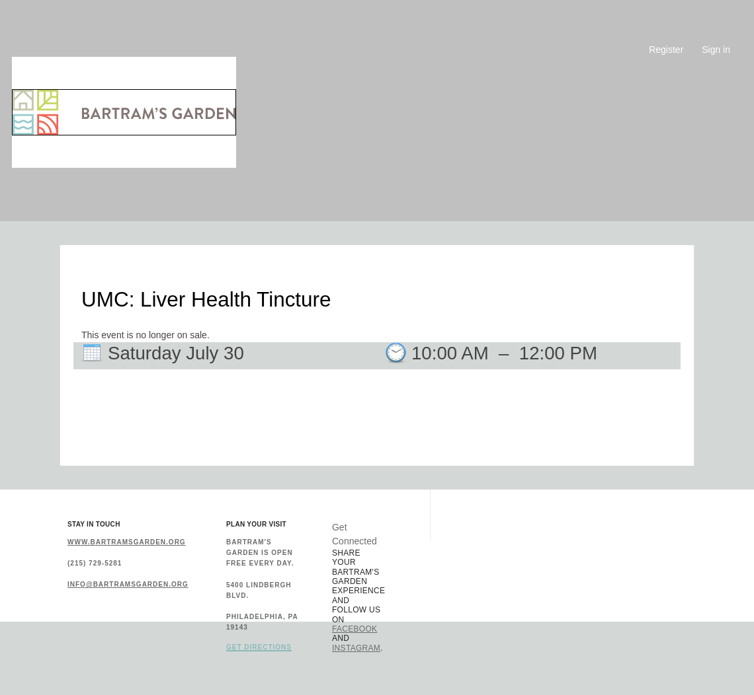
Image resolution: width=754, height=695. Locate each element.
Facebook (354, 629)
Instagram (356, 648)
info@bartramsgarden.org (127, 584)
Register (666, 49)
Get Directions (259, 647)
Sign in (716, 49)
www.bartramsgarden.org (126, 542)
